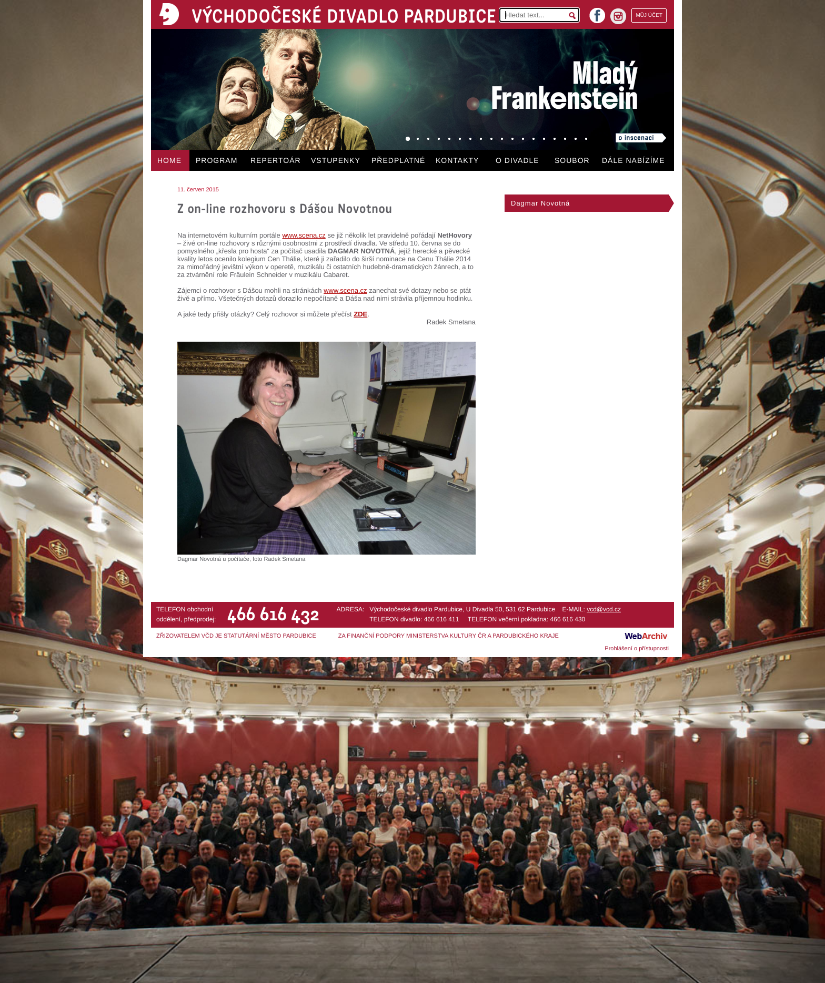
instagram (618, 16)
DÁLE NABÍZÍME (633, 160)
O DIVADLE (517, 160)
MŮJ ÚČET (649, 15)
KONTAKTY (457, 160)
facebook (597, 12)
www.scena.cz (303, 235)
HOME (169, 160)
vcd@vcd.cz (604, 609)
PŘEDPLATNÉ (398, 160)
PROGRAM (216, 160)
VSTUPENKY (335, 160)
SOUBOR (572, 160)
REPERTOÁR (275, 160)
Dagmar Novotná (540, 203)
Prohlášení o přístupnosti (637, 649)
